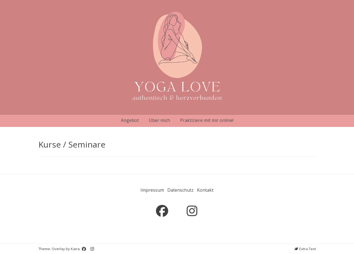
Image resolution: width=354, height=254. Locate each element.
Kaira (75, 248)
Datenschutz (180, 190)
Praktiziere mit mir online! (206, 120)
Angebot (130, 120)
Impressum (152, 190)
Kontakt (205, 190)
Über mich (159, 120)
